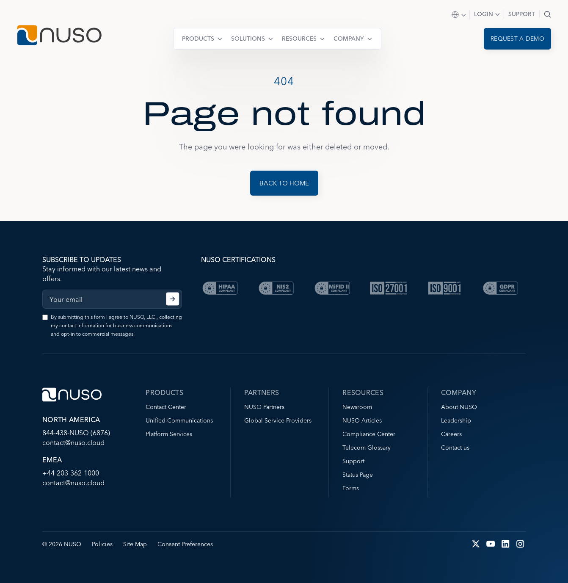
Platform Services (169, 434)
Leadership (456, 420)
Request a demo (517, 38)
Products (198, 38)
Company (349, 38)
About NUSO (459, 407)
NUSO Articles (362, 420)
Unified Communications (179, 420)
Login (483, 14)
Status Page (357, 474)
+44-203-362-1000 (70, 473)
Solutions (248, 38)
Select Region (459, 15)
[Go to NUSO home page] (59, 36)
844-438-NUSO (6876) (76, 432)
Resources (299, 38)
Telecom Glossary (366, 447)
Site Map (135, 544)
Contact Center (166, 407)
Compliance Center (368, 434)
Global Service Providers (278, 420)
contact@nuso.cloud (73, 442)
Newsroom (357, 407)
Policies (102, 544)
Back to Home (284, 183)
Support (521, 14)
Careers (451, 434)
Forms (350, 488)
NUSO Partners (264, 407)
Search (547, 14)
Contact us (455, 447)
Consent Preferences (185, 544)
